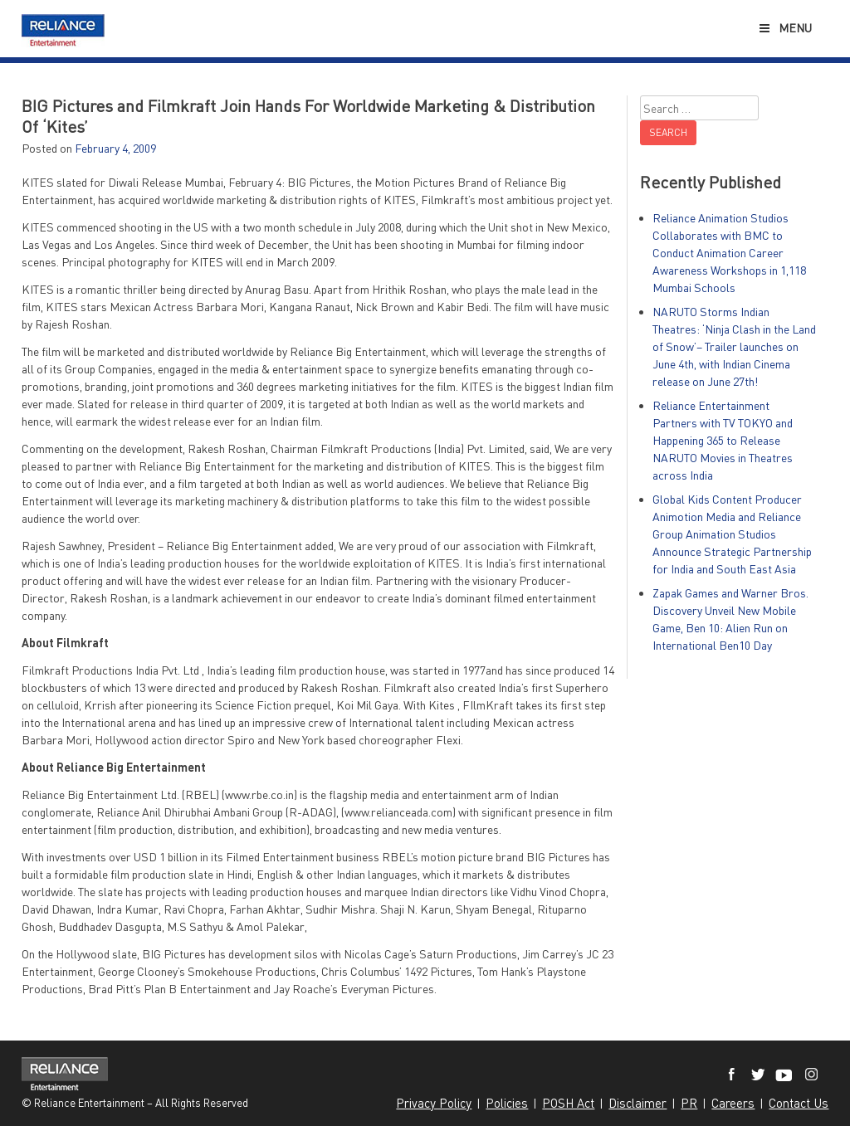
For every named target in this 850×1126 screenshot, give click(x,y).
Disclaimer (637, 1102)
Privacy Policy (433, 1102)
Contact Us (798, 1102)
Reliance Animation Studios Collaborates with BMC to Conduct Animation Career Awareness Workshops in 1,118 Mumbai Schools (729, 253)
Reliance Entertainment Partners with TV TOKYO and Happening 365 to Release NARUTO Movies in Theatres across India (722, 440)
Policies (507, 1102)
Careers (733, 1102)
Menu (785, 28)
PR (689, 1102)
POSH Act (568, 1102)
